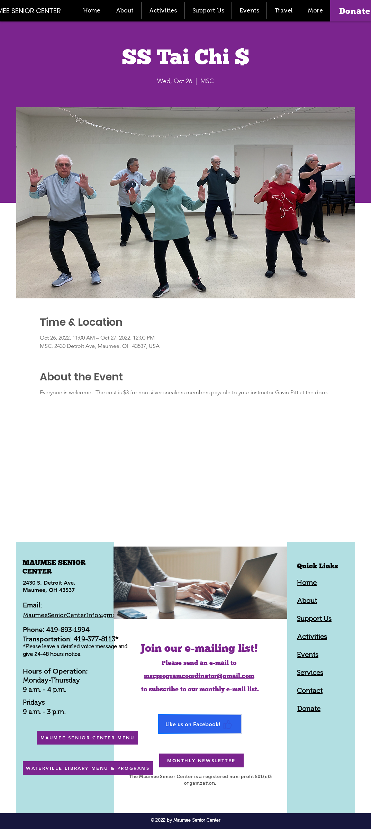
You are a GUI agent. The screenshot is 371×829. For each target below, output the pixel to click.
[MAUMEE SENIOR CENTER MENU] (87, 738)
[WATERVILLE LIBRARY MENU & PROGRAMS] (88, 768)
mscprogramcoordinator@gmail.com (199, 676)
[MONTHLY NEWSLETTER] (201, 760)
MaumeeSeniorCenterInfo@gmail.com (78, 615)
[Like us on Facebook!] (200, 724)
